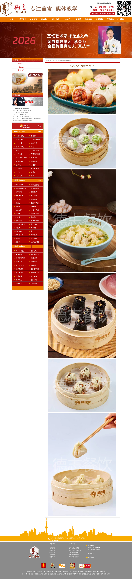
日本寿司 (19, 199)
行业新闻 (121, 19)
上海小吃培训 (26, 574)
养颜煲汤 (34, 199)
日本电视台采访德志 (75, 552)
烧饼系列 (19, 165)
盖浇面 (18, 203)
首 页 (11, 19)
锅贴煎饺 (34, 143)
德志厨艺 (55, 60)
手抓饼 (33, 165)
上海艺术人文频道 (74, 557)
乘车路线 (91, 554)
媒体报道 (72, 544)
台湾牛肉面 (35, 221)
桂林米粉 (34, 196)
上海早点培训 (74, 574)
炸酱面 (33, 228)
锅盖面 (18, 228)
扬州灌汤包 (20, 147)
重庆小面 (19, 192)
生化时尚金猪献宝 (74, 554)
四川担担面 (20, 265)
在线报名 (91, 557)
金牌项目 (53, 544)
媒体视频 (99, 19)
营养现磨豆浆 (35, 154)
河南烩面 (19, 221)
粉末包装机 (107, 574)
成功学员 (66, 19)
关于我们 (22, 19)
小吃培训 (29, 571)
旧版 (70, 571)
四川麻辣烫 (20, 251)
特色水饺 (19, 143)
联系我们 (110, 19)
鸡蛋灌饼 (34, 158)
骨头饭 (33, 206)
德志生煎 (52, 548)
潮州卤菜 (34, 276)
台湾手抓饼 (20, 161)
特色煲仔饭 (19, 196)
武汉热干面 (35, 168)
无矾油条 (19, 176)
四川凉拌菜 (35, 269)
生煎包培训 (47, 571)
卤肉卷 (18, 206)
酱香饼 (33, 136)
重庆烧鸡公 (35, 272)
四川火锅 (34, 251)
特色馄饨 (34, 161)
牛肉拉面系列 (20, 224)
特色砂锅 (34, 262)
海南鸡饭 (19, 210)
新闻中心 (44, 19)
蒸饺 (32, 176)
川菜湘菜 (19, 276)
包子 (17, 150)
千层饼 (18, 172)
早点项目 (88, 19)
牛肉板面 (34, 235)
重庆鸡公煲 (20, 269)
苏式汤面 (34, 192)
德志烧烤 (52, 554)
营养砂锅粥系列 (21, 158)
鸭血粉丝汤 (19, 185)
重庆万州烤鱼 (20, 258)
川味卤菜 (19, 283)
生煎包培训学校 (56, 571)
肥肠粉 (18, 242)
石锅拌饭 (34, 238)
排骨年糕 (19, 231)
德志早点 (52, 550)
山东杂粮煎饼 (35, 139)
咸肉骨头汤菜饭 (21, 188)
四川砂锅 (34, 280)
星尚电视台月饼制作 (75, 548)
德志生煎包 (20, 139)
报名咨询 (91, 545)
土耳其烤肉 (35, 242)
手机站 (75, 571)
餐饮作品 (55, 19)
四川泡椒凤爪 (20, 272)
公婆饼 (33, 172)
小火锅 (18, 217)
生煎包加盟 (82, 574)
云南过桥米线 (35, 214)
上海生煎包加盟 (90, 574)
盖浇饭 (18, 214)
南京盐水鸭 (35, 185)
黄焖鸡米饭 (35, 188)
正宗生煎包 (53, 574)
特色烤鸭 (34, 283)
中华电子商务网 (89, 571)
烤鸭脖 (33, 217)
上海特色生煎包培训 (63, 574)
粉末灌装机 (99, 574)
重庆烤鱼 (34, 258)
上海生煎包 (35, 150)
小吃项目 (33, 19)
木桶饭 (18, 238)
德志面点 (52, 552)
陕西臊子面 (19, 235)
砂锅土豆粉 (35, 210)
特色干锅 (19, 262)
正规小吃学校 (34, 574)
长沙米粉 (34, 231)
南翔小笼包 (20, 136)
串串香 (33, 265)
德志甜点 (52, 557)
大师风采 (77, 19)
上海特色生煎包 (44, 574)
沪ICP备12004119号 (99, 571)
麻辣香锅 (19, 254)
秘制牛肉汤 (35, 203)
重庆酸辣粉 (35, 254)
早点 (32, 147)
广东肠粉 (19, 168)
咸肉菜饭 (19, 280)
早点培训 (65, 571)
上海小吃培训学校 (38, 571)
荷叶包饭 (34, 224)
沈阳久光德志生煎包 (75, 550)
